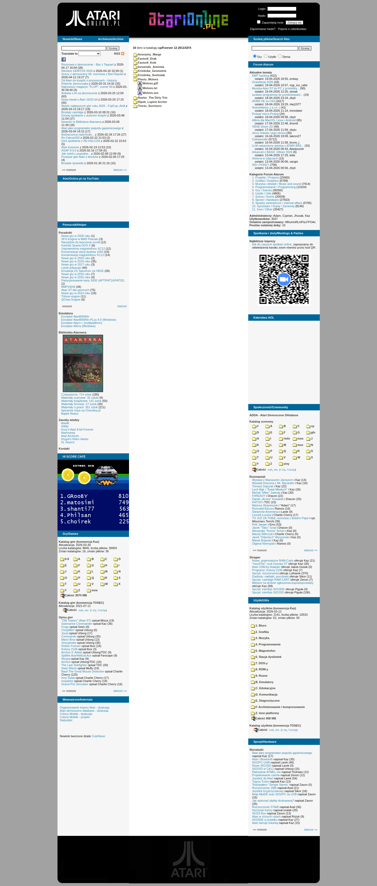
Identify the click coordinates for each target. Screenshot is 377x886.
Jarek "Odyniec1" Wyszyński (270, 537)
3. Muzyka (260, 638)
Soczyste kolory (262, 810)
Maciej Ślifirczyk (262, 534)
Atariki (65, 423)
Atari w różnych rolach (266, 816)
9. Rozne (259, 675)
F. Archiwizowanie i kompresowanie (278, 707)
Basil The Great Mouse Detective (82, 671)
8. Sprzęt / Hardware (265, 199)
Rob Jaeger (259, 524)
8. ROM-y (259, 669)
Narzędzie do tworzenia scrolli (80, 242)
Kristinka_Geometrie (150, 70)
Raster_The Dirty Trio (150, 97)
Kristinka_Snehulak (149, 75)
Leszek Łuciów (261, 514)
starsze (122, 306)
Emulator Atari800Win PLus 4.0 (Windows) (88, 319)
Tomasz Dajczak (262, 486)
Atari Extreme (70, 147)
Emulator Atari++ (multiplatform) (81, 322)
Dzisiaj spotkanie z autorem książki (84, 115)
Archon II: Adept (72, 652)
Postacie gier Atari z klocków (79, 156)
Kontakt (64, 448)
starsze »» (120, 169)
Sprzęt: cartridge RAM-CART (271, 579)
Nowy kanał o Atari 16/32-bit (79, 99)
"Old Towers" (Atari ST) (76, 620)
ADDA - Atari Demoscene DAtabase (274, 415)
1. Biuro (259, 625)
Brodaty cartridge (72, 112)
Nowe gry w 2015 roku (75, 277)
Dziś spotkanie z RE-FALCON (80, 140)
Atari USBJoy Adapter (266, 566)
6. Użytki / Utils (262, 193)
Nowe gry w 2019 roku (75, 261)
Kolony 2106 (69, 649)
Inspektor (67, 681)
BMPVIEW (68, 286)
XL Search (68, 442)
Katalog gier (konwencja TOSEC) (81, 602)
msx (298, 444)
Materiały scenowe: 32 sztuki (80, 397)
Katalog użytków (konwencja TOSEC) (275, 725)
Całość (70, 609)
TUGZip (101, 610)
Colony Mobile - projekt (75, 717)
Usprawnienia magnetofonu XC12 (83, 248)
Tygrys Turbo (260, 781)
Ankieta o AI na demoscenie (79, 93)
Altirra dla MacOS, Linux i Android (274, 120)
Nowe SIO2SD (261, 765)
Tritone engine (70, 296)
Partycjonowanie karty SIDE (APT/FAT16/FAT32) (92, 280)
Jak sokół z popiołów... (75, 153)
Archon (66, 661)
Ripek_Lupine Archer (150, 101)
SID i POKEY (260, 164)
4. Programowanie (266, 644)
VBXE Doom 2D (262, 126)
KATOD (257, 502)
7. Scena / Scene (263, 196)
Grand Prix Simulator (74, 684)
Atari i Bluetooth (262, 759)
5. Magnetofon (263, 650)
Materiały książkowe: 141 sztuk (81, 400)
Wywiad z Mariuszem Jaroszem (272, 479)
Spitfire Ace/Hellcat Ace (76, 655)
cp (310, 426)
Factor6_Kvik (144, 62)
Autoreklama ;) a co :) (266, 107)
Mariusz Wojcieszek (265, 505)
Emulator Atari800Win (75, 316)
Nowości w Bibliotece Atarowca (81, 121)
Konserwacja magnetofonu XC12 (82, 255)
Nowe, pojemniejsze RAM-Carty (273, 560)
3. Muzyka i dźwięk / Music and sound (276, 183)
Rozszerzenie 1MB (264, 787)
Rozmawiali (257, 476)
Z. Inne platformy (265, 713)
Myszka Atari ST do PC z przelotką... (275, 88)
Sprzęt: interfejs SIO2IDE (268, 589)
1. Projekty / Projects (265, 177)
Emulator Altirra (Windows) (78, 326)
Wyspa (65, 658)
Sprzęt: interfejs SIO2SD (268, 592)
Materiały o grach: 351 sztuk (79, 407)
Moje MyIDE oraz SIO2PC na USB (274, 794)
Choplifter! (68, 630)
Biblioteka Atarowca (73, 332)
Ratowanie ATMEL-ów (266, 772)
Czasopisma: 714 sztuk (76, 394)
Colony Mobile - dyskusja (76, 713)
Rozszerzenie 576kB (265, 807)
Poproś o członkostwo (292, 29)
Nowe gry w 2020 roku (75, 258)
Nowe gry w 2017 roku (75, 264)
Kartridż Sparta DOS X (76, 245)
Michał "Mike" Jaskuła (266, 492)
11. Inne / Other (262, 209)
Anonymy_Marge (147, 54)
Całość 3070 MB (74, 595)
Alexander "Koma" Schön (268, 530)
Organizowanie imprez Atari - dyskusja (84, 707)
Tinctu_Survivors (147, 105)
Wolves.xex (148, 92)
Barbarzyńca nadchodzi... (77, 134)
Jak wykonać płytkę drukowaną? (273, 800)
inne (92, 590)
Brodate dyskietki (72, 163)
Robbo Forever (71, 646)
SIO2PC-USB (261, 762)
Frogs (65, 626)
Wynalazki (257, 749)
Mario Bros (68, 639)
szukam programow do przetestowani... (277, 94)
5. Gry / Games (262, 190)
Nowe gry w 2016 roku (75, 274)
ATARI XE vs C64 (263, 101)
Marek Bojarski (262, 540)
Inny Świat (68, 677)
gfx (311, 432)
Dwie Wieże (69, 668)
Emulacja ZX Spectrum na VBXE (82, 270)
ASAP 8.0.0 (69, 150)
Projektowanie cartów (266, 775)
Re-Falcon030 (70, 137)
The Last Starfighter (74, 665)
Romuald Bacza (262, 508)
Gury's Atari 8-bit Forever (77, 429)
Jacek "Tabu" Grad (264, 527)
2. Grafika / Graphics (265, 180)
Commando (69, 636)
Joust (64, 633)
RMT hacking (260, 75)
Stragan (255, 557)
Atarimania (68, 432)
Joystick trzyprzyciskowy (268, 791)
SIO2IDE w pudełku (265, 819)
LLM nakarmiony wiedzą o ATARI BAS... (278, 145)
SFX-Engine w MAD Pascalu (80, 239)
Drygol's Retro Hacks (74, 439)
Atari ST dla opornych (75, 290)
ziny (284, 463)
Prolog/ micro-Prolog (265, 113)
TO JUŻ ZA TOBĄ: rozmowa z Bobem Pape (280, 518)
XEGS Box (259, 813)
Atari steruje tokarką (265, 822)
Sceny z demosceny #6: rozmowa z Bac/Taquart (92, 74)
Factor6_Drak (145, 58)
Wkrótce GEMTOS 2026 (77, 70)
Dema (286, 56)
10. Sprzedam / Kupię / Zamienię (273, 206)
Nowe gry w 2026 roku (75, 235)
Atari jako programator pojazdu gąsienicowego (91, 128)
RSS (119, 53)
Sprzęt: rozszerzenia (265, 573)
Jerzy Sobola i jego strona (269, 132)
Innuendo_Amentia (148, 66)
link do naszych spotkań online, (272, 244)
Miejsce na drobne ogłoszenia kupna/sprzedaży (283, 582)
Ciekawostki (260, 139)
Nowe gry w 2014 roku (75, 293)
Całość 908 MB (263, 718)
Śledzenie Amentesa (265, 511)
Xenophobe (68, 642)
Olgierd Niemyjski (263, 543)
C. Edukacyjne (263, 688)
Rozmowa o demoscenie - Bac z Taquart (87, 64)
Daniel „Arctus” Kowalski (268, 499)
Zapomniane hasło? (263, 29)
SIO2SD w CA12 (263, 768)
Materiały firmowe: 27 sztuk (79, 404)
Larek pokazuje (71, 267)
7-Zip (93, 610)
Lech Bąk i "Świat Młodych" (269, 489)
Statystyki (66, 720)
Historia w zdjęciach (265, 158)
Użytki (272, 56)
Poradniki (65, 232)
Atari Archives (70, 435)
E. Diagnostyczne (265, 700)
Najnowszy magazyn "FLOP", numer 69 (87, 86)
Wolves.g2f (148, 83)
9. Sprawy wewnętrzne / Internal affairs (277, 203)
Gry (259, 56)
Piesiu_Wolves (145, 79)
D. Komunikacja (264, 694)
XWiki (65, 426)
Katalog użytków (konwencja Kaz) (273, 608)
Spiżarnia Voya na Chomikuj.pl (81, 410)
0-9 (64, 559)
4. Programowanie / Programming (274, 187)
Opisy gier (66, 617)
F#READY (259, 495)
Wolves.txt (147, 88)
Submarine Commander (76, 623)
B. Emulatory (262, 682)
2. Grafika (260, 631)
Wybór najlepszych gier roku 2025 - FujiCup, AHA (93, 105)
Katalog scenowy (261, 421)
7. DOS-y (259, 663)
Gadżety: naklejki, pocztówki (270, 576)
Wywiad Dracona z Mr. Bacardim (273, 483)
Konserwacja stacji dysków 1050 (82, 251)
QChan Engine (71, 299)
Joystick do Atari (262, 778)
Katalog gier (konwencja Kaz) (79, 541)
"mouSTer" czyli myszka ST (270, 563)
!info (284, 438)
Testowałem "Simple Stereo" (270, 784)
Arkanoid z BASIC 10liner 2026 (272, 152)
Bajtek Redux (69, 413)
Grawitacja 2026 (262, 82)
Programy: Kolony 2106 (267, 570)
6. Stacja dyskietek (266, 656)
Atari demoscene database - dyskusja (84, 710)
